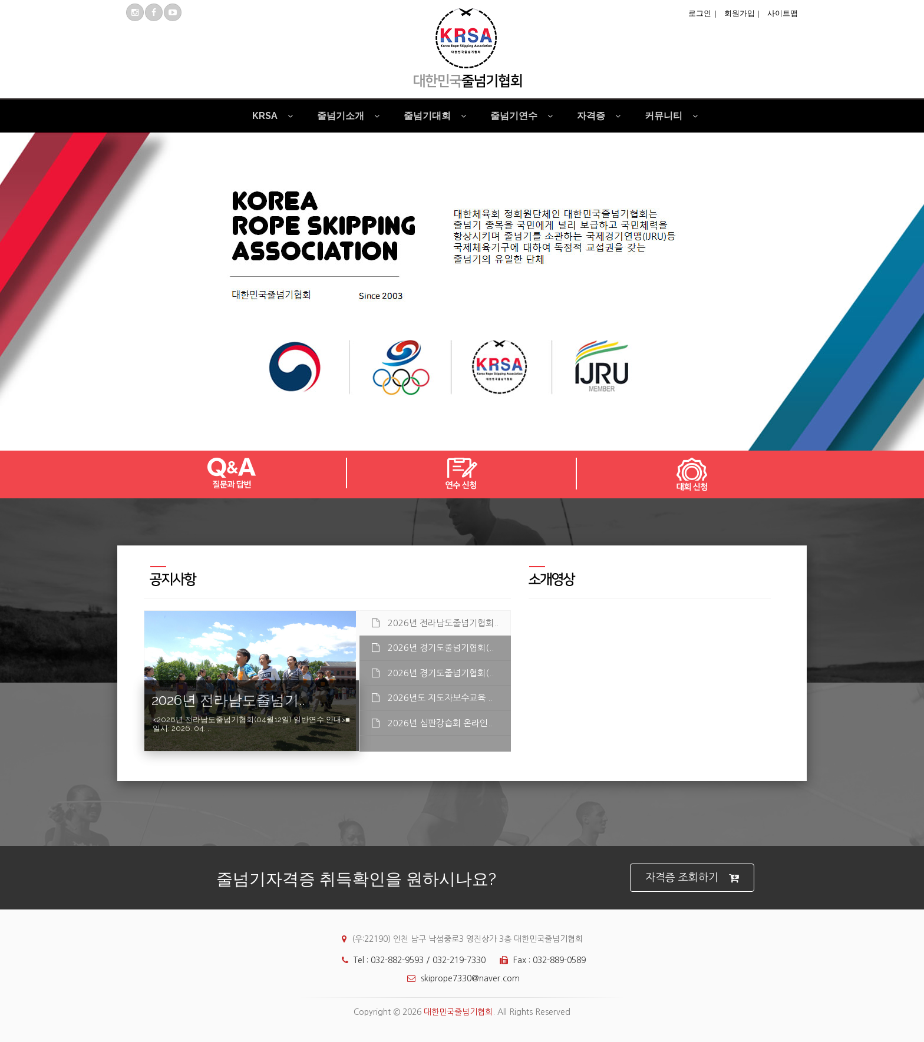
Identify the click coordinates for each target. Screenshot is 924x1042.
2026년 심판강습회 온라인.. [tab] (432, 723)
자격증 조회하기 (692, 878)
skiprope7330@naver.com (460, 978)
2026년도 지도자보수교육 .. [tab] (432, 697)
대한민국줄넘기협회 (458, 1012)
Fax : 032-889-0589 (540, 960)
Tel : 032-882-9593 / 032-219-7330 (411, 960)
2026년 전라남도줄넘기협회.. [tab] (435, 622)
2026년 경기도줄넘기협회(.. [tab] (433, 647)
